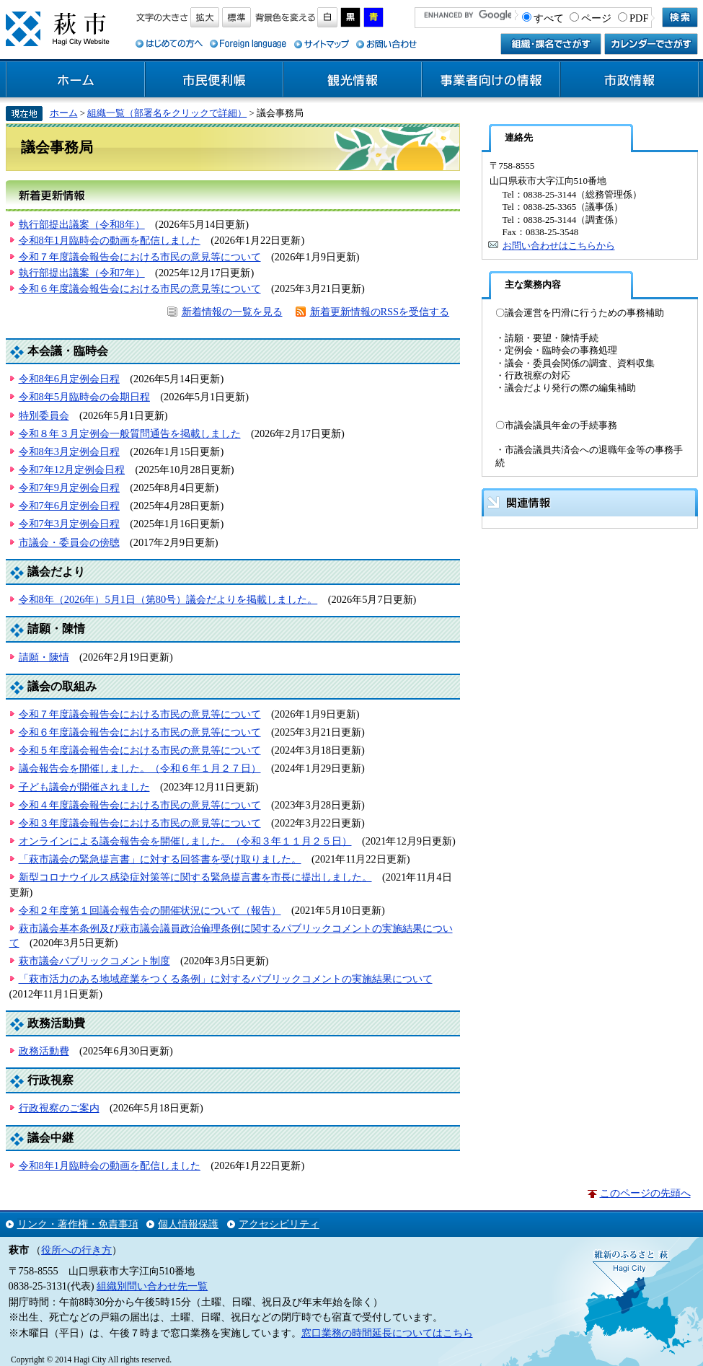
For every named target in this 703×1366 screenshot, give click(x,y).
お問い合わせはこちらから (559, 245)
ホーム (75, 80)
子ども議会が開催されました (84, 787)
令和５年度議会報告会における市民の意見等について (140, 750)
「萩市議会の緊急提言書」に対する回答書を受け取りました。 (160, 859)
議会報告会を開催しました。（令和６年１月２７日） (140, 768)
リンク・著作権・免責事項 (77, 1224)
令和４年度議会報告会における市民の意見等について (140, 805)
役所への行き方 (76, 1250)
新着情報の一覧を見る (232, 311)
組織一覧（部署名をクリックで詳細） (167, 112)
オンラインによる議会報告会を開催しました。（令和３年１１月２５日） (185, 841)
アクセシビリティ (279, 1224)
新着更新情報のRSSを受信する (380, 311)
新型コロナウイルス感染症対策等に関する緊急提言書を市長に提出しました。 (195, 877)
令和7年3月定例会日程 (69, 523)
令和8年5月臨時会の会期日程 (84, 396)
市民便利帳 (214, 80)
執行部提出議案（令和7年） (82, 272)
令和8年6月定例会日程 (69, 378)
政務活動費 (44, 1051)
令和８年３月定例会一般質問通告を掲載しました (130, 433)
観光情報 (352, 80)
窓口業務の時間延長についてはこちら (387, 1333)
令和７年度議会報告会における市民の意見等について (140, 257)
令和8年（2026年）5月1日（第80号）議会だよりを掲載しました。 (168, 599)
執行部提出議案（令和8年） (82, 224)
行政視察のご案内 (59, 1108)
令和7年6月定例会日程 (69, 505)
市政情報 (629, 80)
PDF (638, 18)
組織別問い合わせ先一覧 (152, 1286)
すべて (549, 18)
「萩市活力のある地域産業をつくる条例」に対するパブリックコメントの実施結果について (226, 978)
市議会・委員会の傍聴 (69, 542)
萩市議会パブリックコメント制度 (94, 960)
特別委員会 (44, 415)
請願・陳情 (44, 657)
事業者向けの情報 (491, 80)
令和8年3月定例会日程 (69, 451)
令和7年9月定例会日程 (69, 487)
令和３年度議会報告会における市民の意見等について (140, 823)
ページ (596, 18)
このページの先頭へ (645, 1193)
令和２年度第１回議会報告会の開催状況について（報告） (150, 910)
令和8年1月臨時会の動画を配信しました (109, 240)
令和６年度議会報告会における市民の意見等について (140, 288)
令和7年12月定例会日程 (72, 469)
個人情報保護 (188, 1224)
